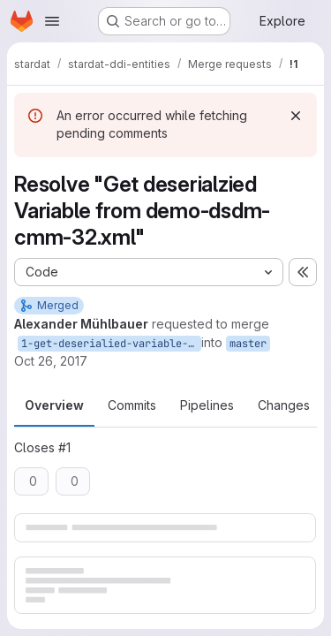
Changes (284, 405)
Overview (54, 405)
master (248, 344)
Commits (132, 405)
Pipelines (207, 405)
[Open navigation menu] (52, 21)
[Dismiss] (295, 115)
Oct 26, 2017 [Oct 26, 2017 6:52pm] (50, 360)
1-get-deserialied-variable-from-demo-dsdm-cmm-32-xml (111, 344)
